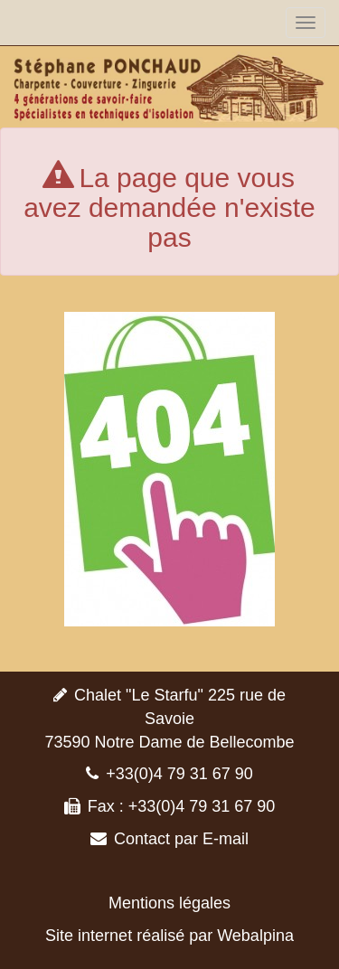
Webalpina (255, 936)
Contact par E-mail (181, 839)
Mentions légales (169, 903)
